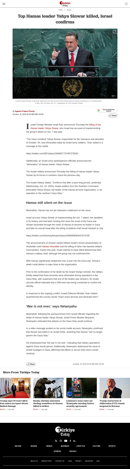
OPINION (57, 451)
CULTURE (96, 446)
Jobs (70, 461)
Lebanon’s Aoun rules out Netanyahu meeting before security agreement (80, 403)
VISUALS (72, 451)
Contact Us (59, 461)
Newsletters (46, 461)
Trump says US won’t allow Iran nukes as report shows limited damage (14, 403)
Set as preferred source (105, 110)
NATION (18, 446)
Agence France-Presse (25, 111)
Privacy (78, 461)
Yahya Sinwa (51, 128)
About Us (34, 461)
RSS (98, 461)
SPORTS (112, 446)
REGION (34, 446)
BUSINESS (65, 446)
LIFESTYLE (80, 446)
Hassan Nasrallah (50, 246)
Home (60, 10)
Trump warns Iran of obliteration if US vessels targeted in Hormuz (112, 403)
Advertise (89, 461)
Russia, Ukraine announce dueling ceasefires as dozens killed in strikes (48, 403)
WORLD (49, 446)
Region (69, 10)
